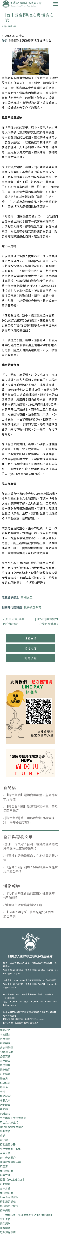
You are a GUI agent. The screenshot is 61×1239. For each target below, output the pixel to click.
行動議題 (5, 1074)
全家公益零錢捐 (31, 1022)
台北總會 (5, 1184)
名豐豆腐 (19, 1022)
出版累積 (5, 1131)
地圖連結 (51, 980)
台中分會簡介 (8, 1157)
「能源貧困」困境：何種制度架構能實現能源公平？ (30, 869)
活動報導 (5, 1105)
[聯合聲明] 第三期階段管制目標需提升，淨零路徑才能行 (28, 820)
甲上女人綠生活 (9, 1122)
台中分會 (5, 1153)
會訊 (2, 1135)
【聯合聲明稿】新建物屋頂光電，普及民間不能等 (30, 808)
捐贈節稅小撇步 (9, 1206)
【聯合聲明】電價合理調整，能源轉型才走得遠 (30, 797)
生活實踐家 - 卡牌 (10, 1149)
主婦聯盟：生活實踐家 (13, 1118)
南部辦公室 (6, 1171)
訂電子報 (30, 658)
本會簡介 (5, 1034)
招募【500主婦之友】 (12, 1179)
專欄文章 (12, 26)
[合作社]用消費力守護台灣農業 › (46, 621)
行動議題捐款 (8, 1201)
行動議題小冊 (8, 1144)
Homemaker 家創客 (12, 1127)
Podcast (5, 1113)
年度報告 (5, 1065)
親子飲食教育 (32, 607)
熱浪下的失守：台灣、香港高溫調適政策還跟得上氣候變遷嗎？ (30, 846)
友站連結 (8, 1018)
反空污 (4, 1166)
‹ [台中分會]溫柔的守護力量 (13, 621)
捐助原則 (5, 1223)
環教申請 (5, 1228)
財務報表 (5, 1061)
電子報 (4, 1140)
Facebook (39, 1018)
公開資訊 (5, 1056)
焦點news (5, 1096)
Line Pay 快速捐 (9, 1197)
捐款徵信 (5, 1069)
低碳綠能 (5, 1083)
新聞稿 (4, 1109)
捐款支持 (30, 638)
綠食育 (4, 1078)
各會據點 (5, 1039)
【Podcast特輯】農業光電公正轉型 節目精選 (28, 914)
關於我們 (5, 1030)
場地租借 (30, 648)
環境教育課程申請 (10, 1162)
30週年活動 (6, 1052)
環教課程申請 (8, 1232)
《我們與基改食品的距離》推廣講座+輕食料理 (29, 895)
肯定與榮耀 (6, 1047)
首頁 (4, 26)
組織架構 (5, 1043)
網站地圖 (19, 1018)
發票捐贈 (5, 1210)
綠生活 (4, 1087)
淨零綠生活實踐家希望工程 (23, 905)
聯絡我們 (29, 1018)
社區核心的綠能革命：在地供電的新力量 (30, 857)
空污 (2, 1091)
